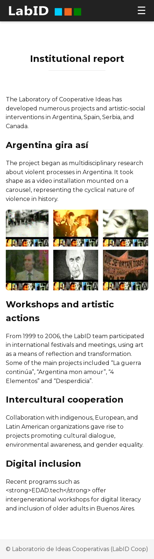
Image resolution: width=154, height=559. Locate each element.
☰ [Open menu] (141, 10)
